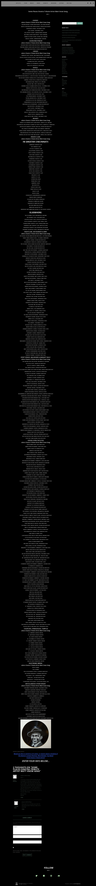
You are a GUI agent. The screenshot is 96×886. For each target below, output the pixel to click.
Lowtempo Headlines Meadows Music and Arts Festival (71, 30)
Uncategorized (64, 83)
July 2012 (63, 60)
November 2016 (64, 59)
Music (34, 5)
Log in (63, 91)
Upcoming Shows (70, 47)
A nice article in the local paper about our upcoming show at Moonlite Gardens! (71, 41)
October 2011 (64, 65)
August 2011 (64, 67)
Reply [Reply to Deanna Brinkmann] (22, 797)
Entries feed (64, 92)
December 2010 (64, 73)
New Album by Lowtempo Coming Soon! (68, 37)
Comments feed (64, 94)
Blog (62, 79)
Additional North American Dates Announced (69, 35)
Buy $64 (74, 5)
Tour (26, 5)
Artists (19, 5)
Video (63, 85)
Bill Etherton (64, 49)
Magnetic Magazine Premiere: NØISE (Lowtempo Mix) (71, 32)
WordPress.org (64, 95)
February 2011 (64, 71)
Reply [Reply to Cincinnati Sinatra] (23, 809)
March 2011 (64, 70)
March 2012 (64, 62)
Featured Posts (64, 80)
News (41, 5)
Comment (27, 830)
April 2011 (63, 68)
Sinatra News (64, 82)
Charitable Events (70, 49)
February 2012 (64, 64)
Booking (57, 5)
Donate (48, 5)
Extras (66, 5)
